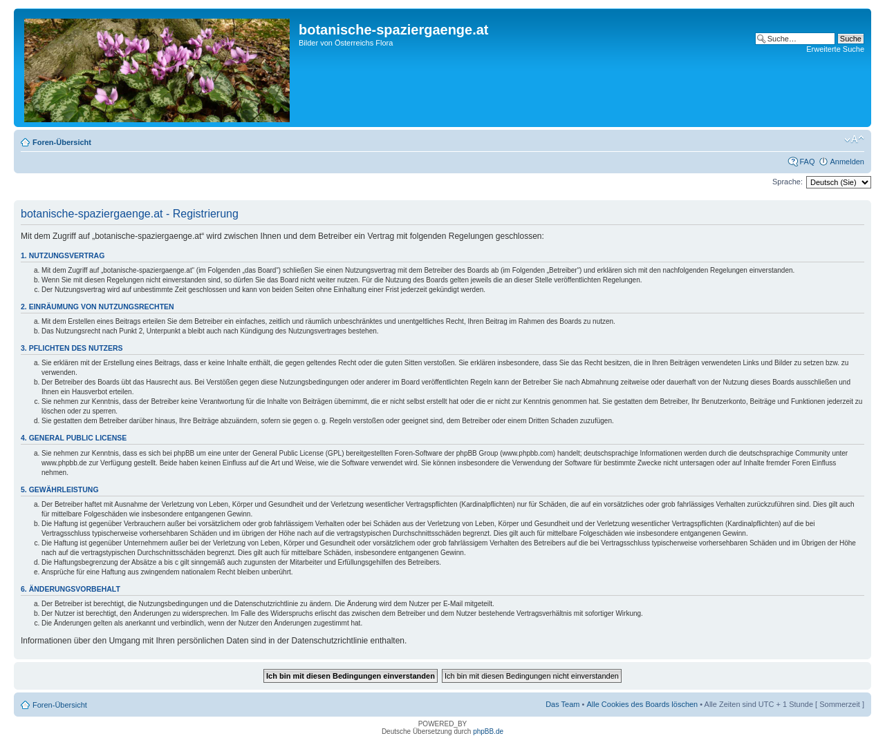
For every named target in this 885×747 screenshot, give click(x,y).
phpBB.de (488, 731)
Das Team (562, 704)
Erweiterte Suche (835, 49)
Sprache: (787, 181)
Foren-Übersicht (61, 142)
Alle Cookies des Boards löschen (642, 704)
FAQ (806, 161)
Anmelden (847, 161)
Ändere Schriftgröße (854, 139)
